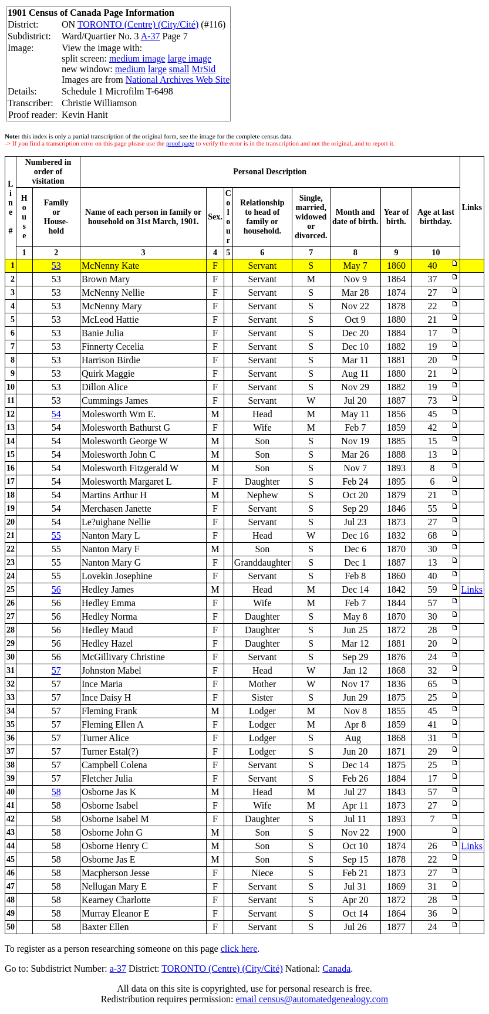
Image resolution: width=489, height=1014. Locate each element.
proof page (180, 143)
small (179, 69)
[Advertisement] (388, 41)
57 (56, 670)
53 (56, 266)
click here (239, 949)
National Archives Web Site (178, 79)
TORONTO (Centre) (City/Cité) (138, 24)
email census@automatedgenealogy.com (311, 999)
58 (56, 792)
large (157, 69)
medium (130, 69)
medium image (137, 58)
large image (189, 58)
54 (56, 414)
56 (56, 589)
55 (56, 535)
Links (472, 589)
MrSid (203, 69)
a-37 (118, 969)
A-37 (150, 36)
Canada (336, 969)
